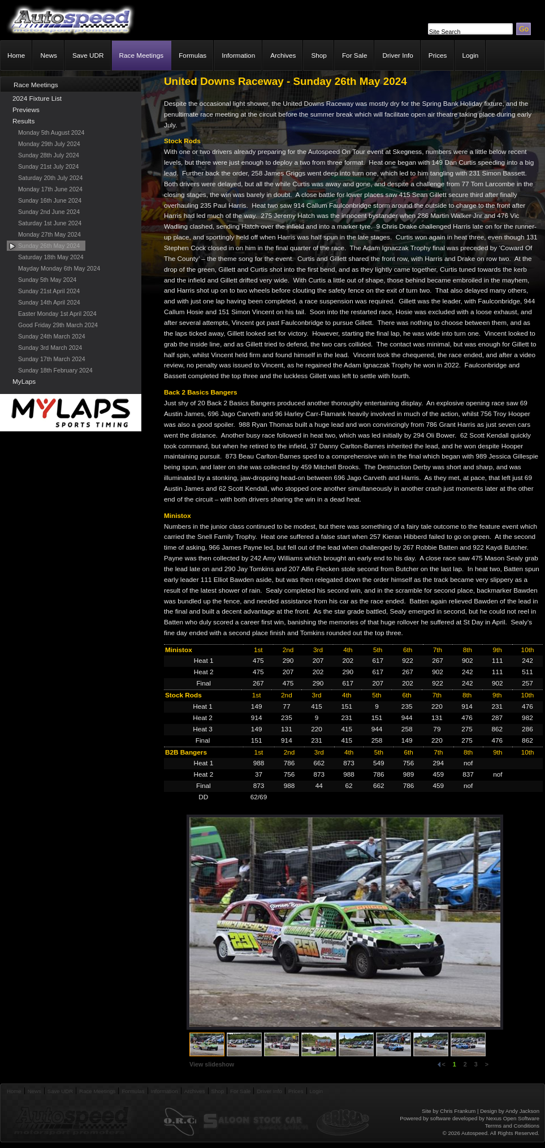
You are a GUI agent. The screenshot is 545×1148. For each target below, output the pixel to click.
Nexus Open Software (512, 1118)
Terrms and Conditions (512, 1126)
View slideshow (211, 1064)
